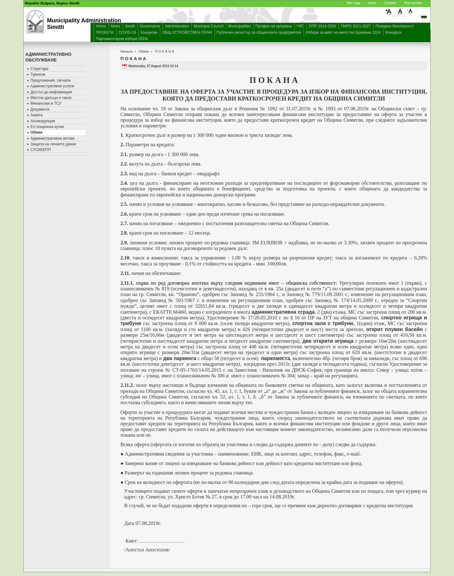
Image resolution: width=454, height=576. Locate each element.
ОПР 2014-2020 (322, 26)
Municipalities (239, 26)
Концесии (149, 32)
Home (101, 26)
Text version (413, 3)
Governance (150, 26)
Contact (390, 3)
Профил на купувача (274, 26)
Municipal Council (208, 26)
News (115, 26)
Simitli (130, 26)
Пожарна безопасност (394, 26)
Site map (353, 3)
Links (372, 3)
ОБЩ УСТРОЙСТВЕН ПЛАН (187, 32)
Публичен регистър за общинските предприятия (259, 32)
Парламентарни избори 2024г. (122, 39)
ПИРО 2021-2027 (356, 26)
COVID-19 (127, 32)
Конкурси (393, 32)
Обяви (144, 51)
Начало (126, 51)
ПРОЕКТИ (105, 32)
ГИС (300, 26)
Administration (177, 26)
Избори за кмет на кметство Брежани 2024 (343, 32)
